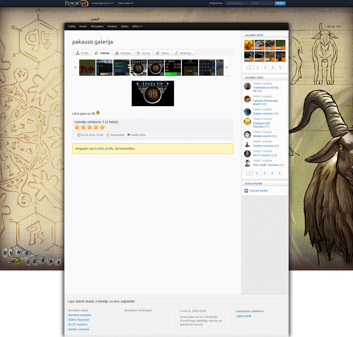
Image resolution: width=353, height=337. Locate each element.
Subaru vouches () (265, 112)
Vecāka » (206, 94)
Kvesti (83, 26)
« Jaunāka (98, 94)
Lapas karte (243, 316)
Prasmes (112, 26)
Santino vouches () (265, 144)
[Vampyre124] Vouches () (265, 123)
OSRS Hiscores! (78, 319)
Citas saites (124, 3)
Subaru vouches (78, 329)
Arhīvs (136, 26)
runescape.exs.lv (101, 3)
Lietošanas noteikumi (250, 311)
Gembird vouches (79, 315)
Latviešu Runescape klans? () (265, 100)
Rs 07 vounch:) (78, 324)
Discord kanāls (259, 190)
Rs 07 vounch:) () (265, 153)
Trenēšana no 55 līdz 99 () (265, 88)
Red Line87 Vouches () (265, 163)
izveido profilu (104, 148)
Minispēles (97, 26)
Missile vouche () (265, 134)
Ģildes (124, 26)
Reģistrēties (216, 3)
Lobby (71, 26)
